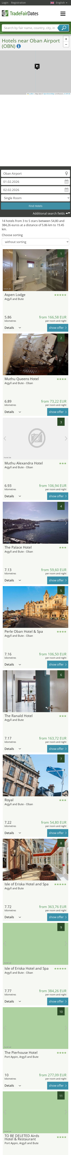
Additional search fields (49, 213)
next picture (66, 270)
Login (5, 2)
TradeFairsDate (20, 13)
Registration (18, 2)
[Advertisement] (34, 130)
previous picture (5, 270)
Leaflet (30, 94)
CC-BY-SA (67, 94)
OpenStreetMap (48, 94)
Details (13, 328)
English (61, 2)
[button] (35, 64)
